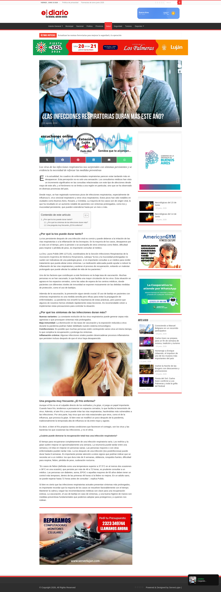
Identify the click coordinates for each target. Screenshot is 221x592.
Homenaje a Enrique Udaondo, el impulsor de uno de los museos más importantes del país (166, 354)
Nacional (80, 26)
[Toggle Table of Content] (85, 215)
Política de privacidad (70, 3)
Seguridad (118, 26)
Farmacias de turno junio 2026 (92, 3)
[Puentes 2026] (159, 162)
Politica (89, 26)
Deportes (138, 26)
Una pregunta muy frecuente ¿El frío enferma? (65, 225)
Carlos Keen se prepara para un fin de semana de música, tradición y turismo (167, 340)
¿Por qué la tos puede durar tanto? (57, 219)
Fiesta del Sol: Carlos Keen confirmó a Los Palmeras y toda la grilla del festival (166, 382)
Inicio (43, 26)
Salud (108, 26)
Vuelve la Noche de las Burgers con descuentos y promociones (167, 368)
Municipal (69, 26)
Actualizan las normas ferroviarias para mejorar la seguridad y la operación (89, 35)
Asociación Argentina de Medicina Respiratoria (61, 257)
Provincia (99, 26)
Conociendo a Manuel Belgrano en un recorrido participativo (166, 328)
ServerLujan (175, 587)
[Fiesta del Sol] (110, 47)
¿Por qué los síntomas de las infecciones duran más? (67, 222)
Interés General (54, 26)
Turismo (128, 26)
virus (53, 197)
